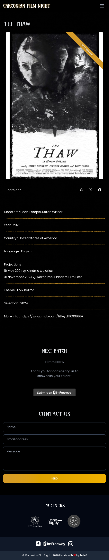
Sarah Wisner (52, 212)
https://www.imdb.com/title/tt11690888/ (52, 316)
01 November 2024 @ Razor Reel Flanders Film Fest (43, 277)
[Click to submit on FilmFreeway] (54, 392)
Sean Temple (31, 212)
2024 (24, 303)
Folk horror (25, 290)
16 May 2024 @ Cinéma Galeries (28, 270)
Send (54, 478)
